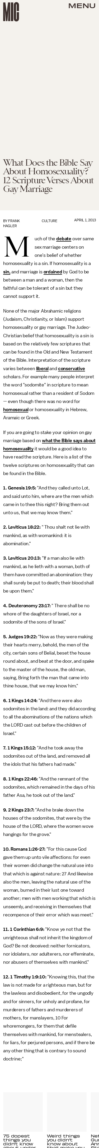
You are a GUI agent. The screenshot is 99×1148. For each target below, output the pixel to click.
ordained (53, 271)
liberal (42, 368)
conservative (71, 368)
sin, (6, 271)
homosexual (15, 409)
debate (63, 238)
